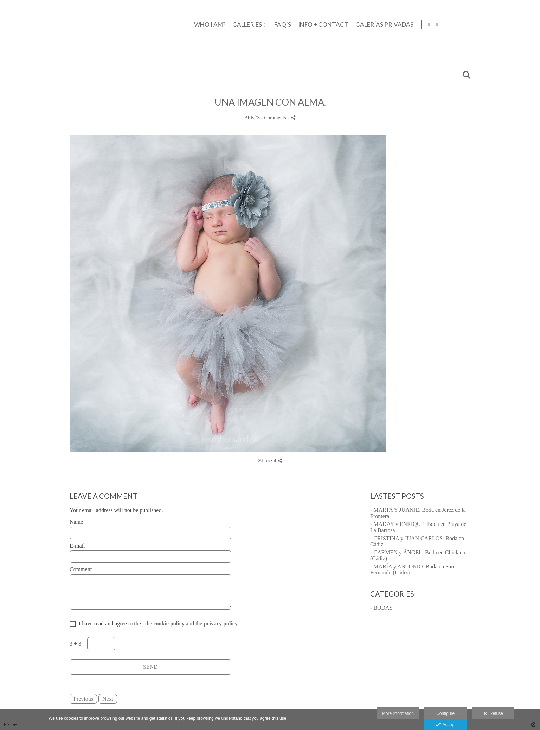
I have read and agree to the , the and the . (157, 624)
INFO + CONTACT (414, 24)
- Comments (274, 117)
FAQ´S (373, 24)
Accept (446, 725)
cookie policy (168, 624)
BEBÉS (252, 117)
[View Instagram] (529, 24)
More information (398, 713)
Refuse (493, 714)
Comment (81, 569)
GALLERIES (338, 24)
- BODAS (381, 608)
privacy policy (220, 624)
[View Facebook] (521, 24)
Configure (445, 713)
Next (107, 699)
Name (76, 522)
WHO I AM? (300, 24)
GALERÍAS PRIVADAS (475, 24)
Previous (83, 699)
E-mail (77, 546)
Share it (270, 461)
